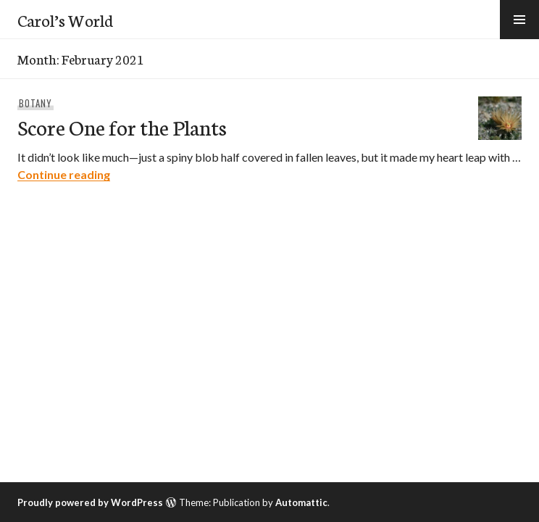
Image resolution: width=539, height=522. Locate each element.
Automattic (301, 502)
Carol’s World (65, 19)
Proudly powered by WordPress (90, 502)
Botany (35, 103)
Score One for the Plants (122, 126)
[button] (519, 19)
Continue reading (63, 174)
